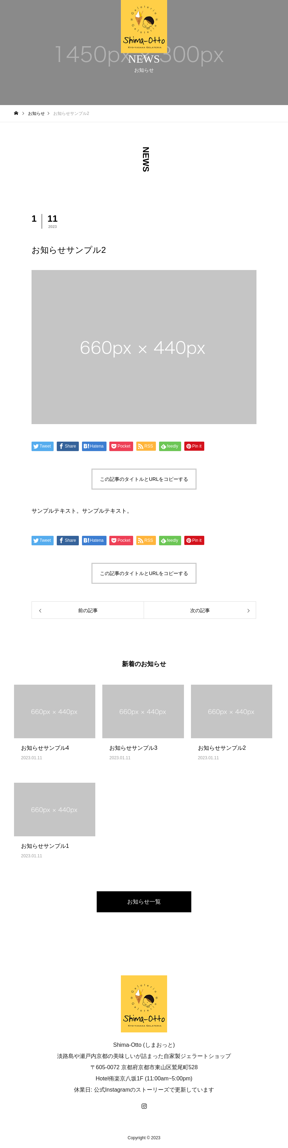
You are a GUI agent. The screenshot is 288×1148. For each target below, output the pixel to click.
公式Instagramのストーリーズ (131, 1090)
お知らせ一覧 (144, 902)
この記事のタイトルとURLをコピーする (144, 479)
